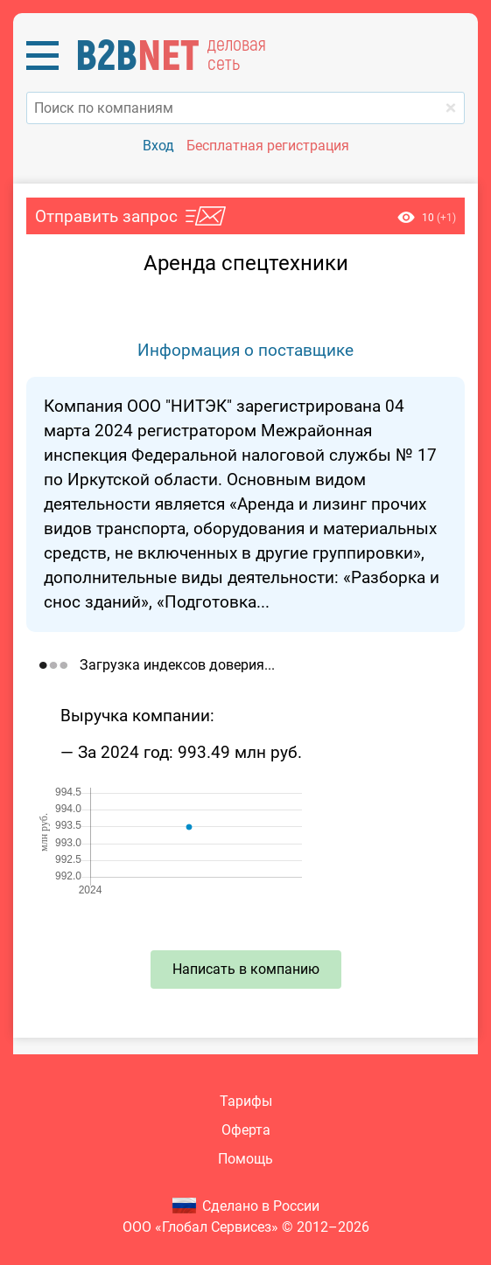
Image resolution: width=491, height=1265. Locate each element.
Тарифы (246, 1101)
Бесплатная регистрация (267, 145)
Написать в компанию (245, 969)
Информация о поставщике (245, 350)
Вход (158, 145)
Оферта (245, 1130)
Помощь (245, 1158)
